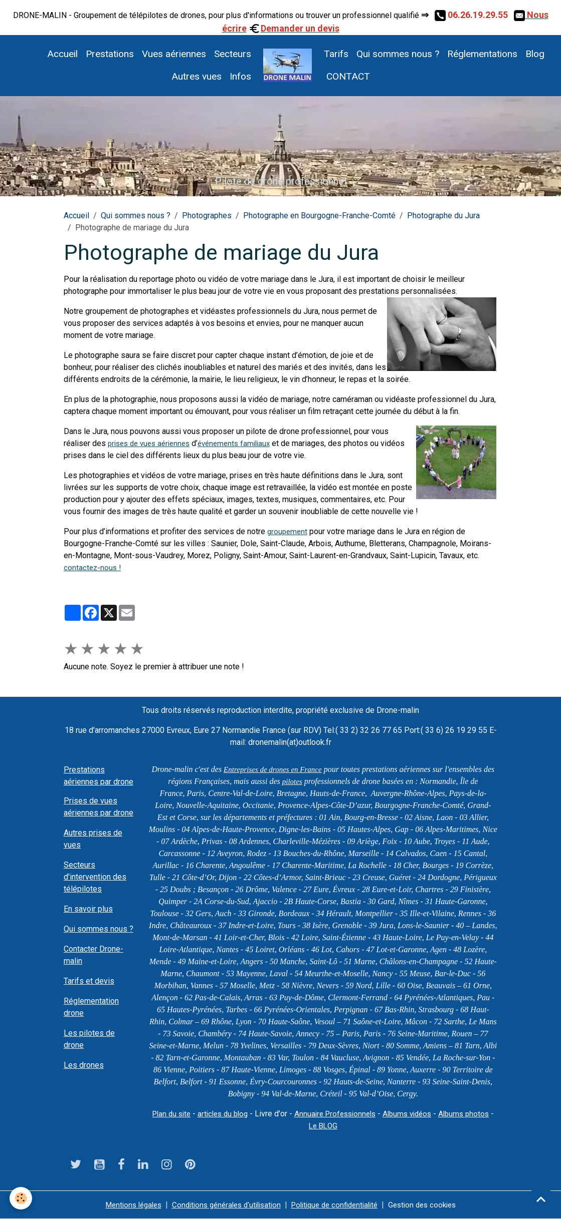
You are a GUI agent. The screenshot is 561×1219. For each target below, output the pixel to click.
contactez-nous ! (93, 567)
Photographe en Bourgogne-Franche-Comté (319, 215)
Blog (534, 54)
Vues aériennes (174, 54)
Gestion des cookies (432, 1204)
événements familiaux (243, 443)
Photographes (207, 215)
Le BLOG (338, 1125)
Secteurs (232, 54)
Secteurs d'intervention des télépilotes (95, 877)
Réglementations (482, 54)
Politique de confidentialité (338, 1204)
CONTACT (347, 76)
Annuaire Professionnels (351, 1113)
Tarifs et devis (89, 981)
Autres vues (196, 76)
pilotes (298, 781)
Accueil (62, 54)
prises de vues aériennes (152, 443)
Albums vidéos (428, 1113)
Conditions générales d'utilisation (222, 1204)
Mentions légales (122, 1204)
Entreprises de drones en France (279, 769)
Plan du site (179, 1113)
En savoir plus (88, 909)
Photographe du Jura (443, 215)
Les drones (84, 1065)
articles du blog (234, 1113)
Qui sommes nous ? (397, 54)
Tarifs (336, 54)
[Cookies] (21, 1198)
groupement (288, 531)
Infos (240, 76)
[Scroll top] (540, 1198)
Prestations (110, 54)
